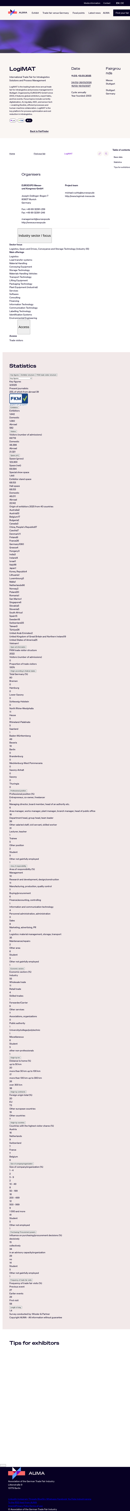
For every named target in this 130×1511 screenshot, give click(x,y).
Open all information (18, 647)
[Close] (3, 1498)
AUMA (106, 12)
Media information (92, 3)
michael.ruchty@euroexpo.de (79, 192)
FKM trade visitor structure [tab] (46, 375)
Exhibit (35, 12)
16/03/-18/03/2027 (81, 85)
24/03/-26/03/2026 (81, 82)
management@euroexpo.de (36, 219)
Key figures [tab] (14, 375)
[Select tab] (20, 378)
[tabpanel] (59, 442)
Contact (106, 3)
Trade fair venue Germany (56, 12)
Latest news (94, 12)
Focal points (79, 12)
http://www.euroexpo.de (34, 222)
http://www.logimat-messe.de (80, 196)
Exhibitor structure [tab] (28, 375)
